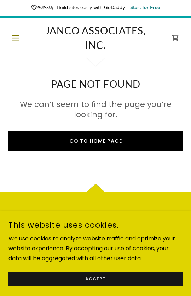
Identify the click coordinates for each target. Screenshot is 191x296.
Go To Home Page (95, 140)
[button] (21, 38)
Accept (95, 279)
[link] (95, 37)
